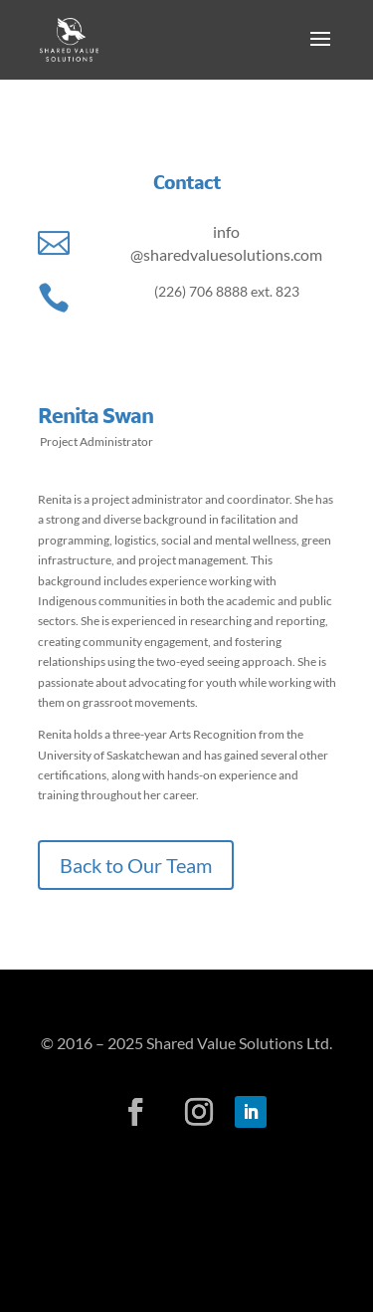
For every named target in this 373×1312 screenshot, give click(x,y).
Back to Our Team (136, 865)
